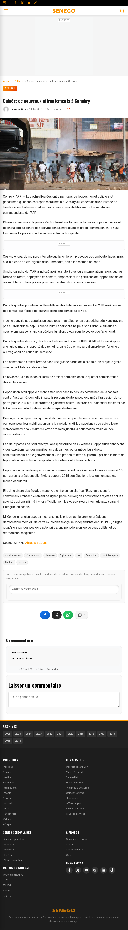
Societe (7, 772)
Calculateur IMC (75, 792)
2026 (7, 733)
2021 (60, 733)
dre (78, 555)
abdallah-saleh (13, 555)
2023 (39, 733)
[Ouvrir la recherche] (122, 11)
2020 (70, 733)
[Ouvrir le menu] (6, 11)
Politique (8, 766)
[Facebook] (15, 2)
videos (22, 562)
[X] (78, 870)
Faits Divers (9, 813)
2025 (18, 733)
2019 (80, 733)
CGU (68, 854)
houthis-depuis (110, 555)
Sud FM (7, 890)
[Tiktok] (35, 2)
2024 (28, 733)
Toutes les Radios (13, 874)
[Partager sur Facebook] (45, 615)
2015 (7, 740)
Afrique (10, 88)
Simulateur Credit (76, 808)
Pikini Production (13, 860)
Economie (8, 782)
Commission (33, 555)
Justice (7, 777)
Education (91, 555)
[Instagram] (95, 870)
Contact (70, 844)
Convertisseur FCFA (77, 766)
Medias (9, 562)
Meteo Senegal (74, 772)
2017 (101, 733)
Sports (7, 798)
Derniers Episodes (13, 839)
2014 (18, 740)
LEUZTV (7, 854)
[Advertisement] (64, 47)
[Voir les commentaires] (81, 615)
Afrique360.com (36, 543)
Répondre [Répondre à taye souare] (52, 669)
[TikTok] (112, 870)
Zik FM (7, 885)
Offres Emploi (74, 803)
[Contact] (4, 3)
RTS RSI (7, 895)
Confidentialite (74, 849)
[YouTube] (29, 2)
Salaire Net (72, 777)
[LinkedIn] (103, 870)
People (7, 792)
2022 (49, 733)
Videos (7, 819)
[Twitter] (22, 2)
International (10, 787)
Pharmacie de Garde (77, 787)
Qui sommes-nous (76, 839)
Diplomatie (65, 555)
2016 (112, 733)
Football (8, 803)
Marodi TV (9, 844)
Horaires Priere (74, 782)
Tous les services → (77, 813)
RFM (5, 880)
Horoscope (72, 798)
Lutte (6, 808)
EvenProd (8, 849)
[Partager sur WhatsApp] (68, 615)
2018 (91, 733)
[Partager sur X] (57, 615)
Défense (50, 555)
